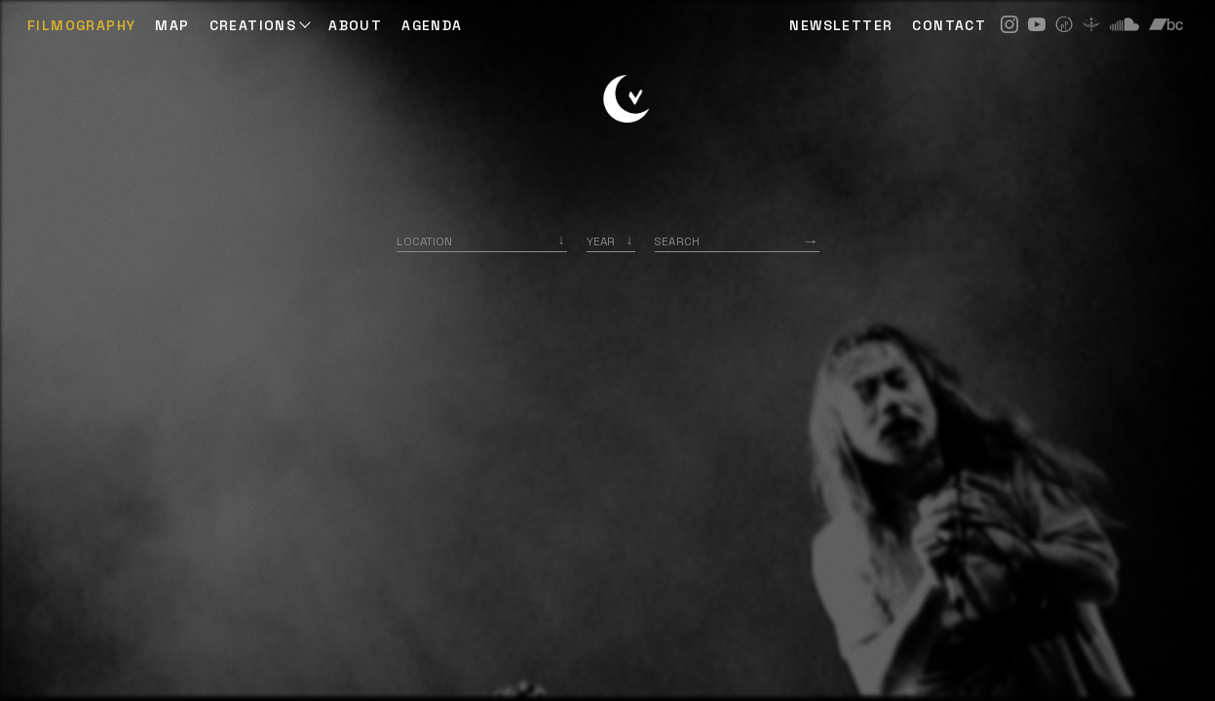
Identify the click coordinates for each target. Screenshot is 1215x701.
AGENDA (431, 25)
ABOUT (355, 25)
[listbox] (611, 241)
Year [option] (601, 241)
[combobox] (482, 241)
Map (172, 25)
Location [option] (424, 241)
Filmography (81, 25)
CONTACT (949, 25)
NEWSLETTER (840, 25)
